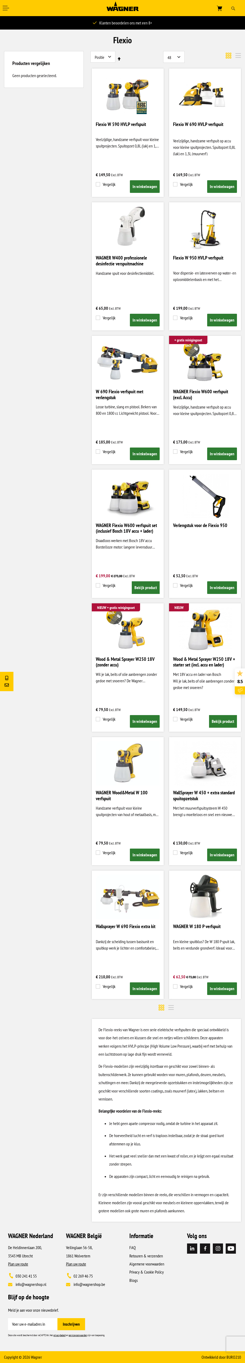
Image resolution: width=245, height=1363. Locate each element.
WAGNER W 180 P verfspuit (197, 926)
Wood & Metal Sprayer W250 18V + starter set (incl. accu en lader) (204, 662)
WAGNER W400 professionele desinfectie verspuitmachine (121, 261)
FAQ (132, 1247)
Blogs (133, 1280)
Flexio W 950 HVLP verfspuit (198, 258)
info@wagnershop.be (89, 1284)
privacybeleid (59, 1335)
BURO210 (233, 1357)
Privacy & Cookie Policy (146, 1272)
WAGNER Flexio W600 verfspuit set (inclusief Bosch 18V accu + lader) (126, 528)
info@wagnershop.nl (31, 1284)
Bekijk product (145, 587)
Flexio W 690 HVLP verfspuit (198, 124)
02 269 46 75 (83, 1276)
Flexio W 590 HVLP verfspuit (121, 124)
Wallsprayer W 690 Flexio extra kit (125, 926)
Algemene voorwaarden (146, 1264)
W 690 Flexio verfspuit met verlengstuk (119, 395)
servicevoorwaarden (78, 1335)
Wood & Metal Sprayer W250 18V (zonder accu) (125, 662)
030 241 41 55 (26, 1276)
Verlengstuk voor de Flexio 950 (200, 525)
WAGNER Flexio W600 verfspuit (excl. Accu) (200, 395)
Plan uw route (18, 1264)
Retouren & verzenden (146, 1256)
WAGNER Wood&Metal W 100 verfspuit (122, 796)
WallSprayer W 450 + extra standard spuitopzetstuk (204, 796)
